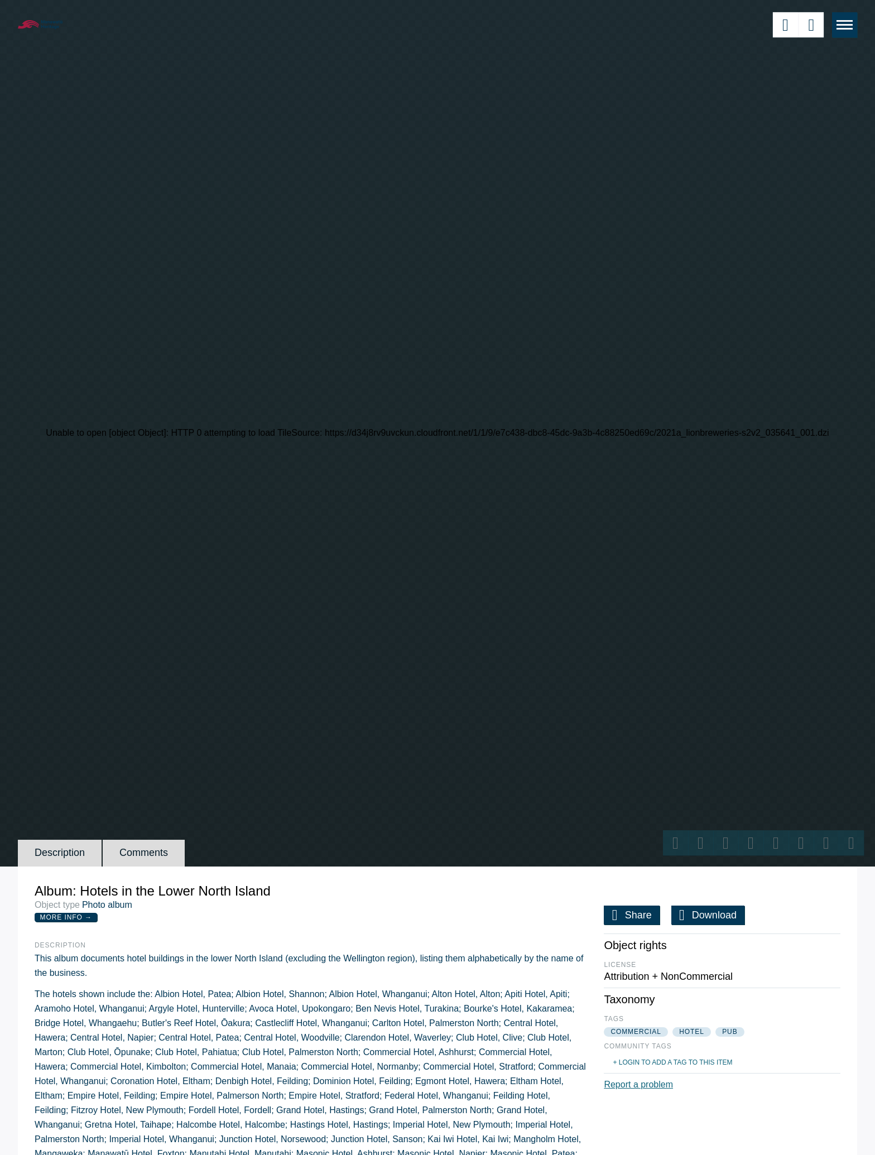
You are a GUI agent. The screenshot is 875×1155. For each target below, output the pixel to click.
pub (729, 1032)
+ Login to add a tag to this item (672, 1062)
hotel (691, 1032)
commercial (635, 1032)
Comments (143, 852)
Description (60, 852)
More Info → (66, 917)
